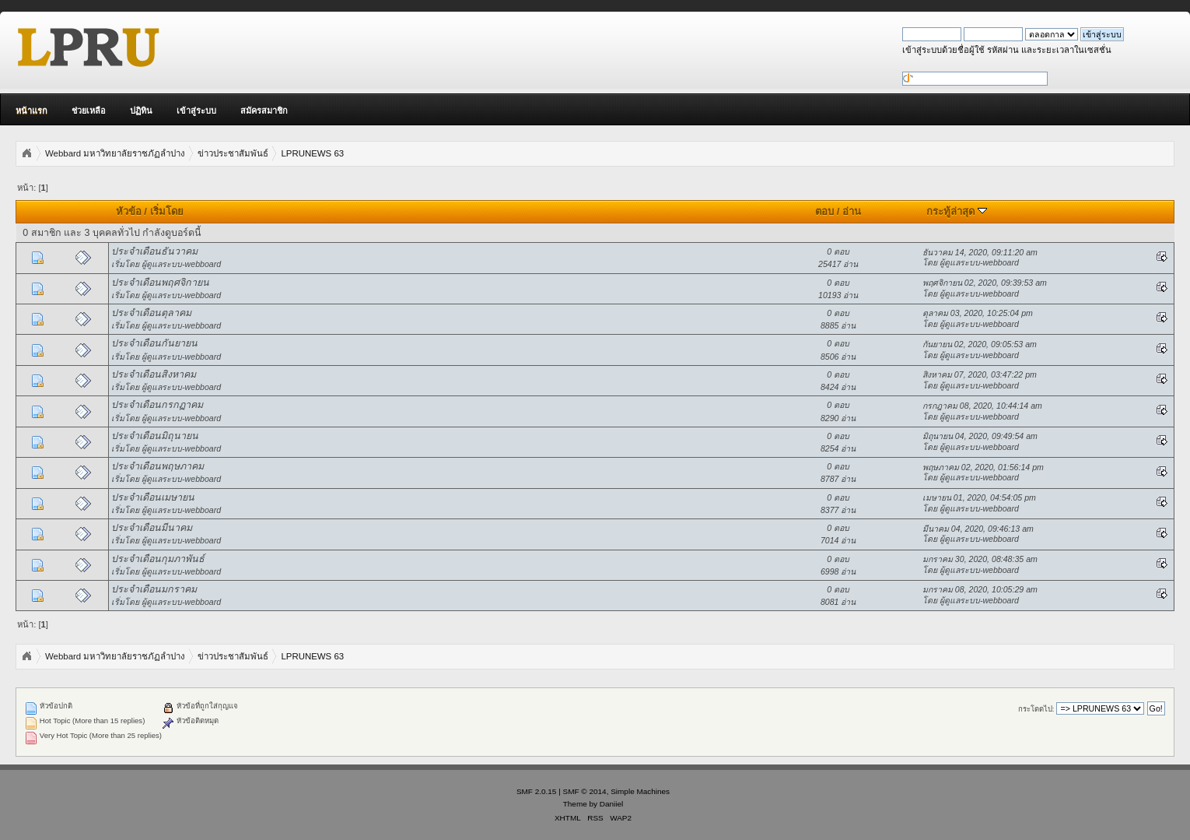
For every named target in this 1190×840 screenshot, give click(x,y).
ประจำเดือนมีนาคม (151, 527)
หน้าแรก (31, 110)
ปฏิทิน (141, 110)
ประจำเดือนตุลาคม (151, 313)
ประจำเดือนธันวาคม (154, 251)
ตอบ (824, 211)
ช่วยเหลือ (89, 110)
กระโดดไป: (1036, 709)
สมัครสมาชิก (264, 110)
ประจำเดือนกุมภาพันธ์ (158, 559)
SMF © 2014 (585, 791)
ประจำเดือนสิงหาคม (153, 374)
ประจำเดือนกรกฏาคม (157, 404)
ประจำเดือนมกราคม (154, 589)
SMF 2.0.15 (536, 791)
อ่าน (851, 211)
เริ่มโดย (167, 211)
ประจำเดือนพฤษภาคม (157, 466)
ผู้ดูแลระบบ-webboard (181, 264)
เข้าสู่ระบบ (196, 110)
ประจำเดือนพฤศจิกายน (160, 282)
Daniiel (611, 804)
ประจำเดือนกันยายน (154, 343)
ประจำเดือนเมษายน (152, 497)
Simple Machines (640, 791)
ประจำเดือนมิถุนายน (154, 436)
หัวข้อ (129, 211)
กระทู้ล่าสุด (956, 211)
